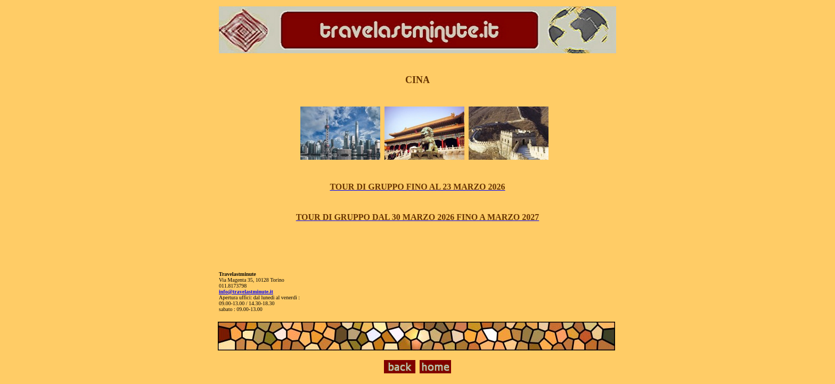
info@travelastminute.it (246, 292)
